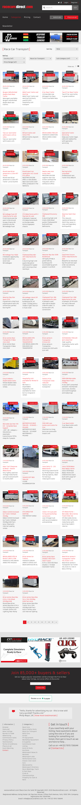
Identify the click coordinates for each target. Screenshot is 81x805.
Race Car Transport (29, 731)
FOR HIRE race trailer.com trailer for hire (49, 425)
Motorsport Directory (30, 767)
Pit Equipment (27, 738)
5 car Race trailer (68, 423)
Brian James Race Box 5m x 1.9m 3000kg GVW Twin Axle (30, 599)
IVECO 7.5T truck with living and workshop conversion (49, 514)
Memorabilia (27, 765)
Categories (16, 17)
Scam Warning (8, 748)
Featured (6, 729)
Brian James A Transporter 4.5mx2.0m (47, 340)
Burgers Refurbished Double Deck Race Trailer (10, 94)
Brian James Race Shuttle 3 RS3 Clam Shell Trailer (48, 559)
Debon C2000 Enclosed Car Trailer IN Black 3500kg (11, 514)
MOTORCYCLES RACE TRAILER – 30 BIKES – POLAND (30, 425)
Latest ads (56, 17)
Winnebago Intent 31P (30, 297)
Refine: (5, 56)
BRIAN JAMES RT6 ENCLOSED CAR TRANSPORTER (28, 340)
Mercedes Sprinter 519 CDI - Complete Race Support (10, 426)
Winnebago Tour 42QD (10, 255)
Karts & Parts (27, 748)
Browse (5, 727)
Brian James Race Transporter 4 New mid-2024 (9, 340)
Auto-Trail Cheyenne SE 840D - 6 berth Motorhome (10, 469)
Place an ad (71, 17)
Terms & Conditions (10, 744)
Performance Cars (29, 759)
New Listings (7, 731)
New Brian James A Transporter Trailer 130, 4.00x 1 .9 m (68, 559)
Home (5, 17)
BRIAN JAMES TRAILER (50, 133)
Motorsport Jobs (28, 757)
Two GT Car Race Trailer (70, 92)
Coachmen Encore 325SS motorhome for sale (69, 257)
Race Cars (26, 727)
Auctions (25, 750)
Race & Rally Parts (29, 729)
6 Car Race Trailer (48, 92)
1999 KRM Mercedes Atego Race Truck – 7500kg (69, 381)
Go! (75, 8)
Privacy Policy (8, 740)
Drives (24, 736)
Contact (36, 17)
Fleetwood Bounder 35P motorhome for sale (29, 257)
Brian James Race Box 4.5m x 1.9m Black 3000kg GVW (10, 599)
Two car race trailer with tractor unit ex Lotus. (9, 135)
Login (66, 2)
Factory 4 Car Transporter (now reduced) (48, 381)
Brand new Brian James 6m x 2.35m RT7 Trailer (10, 173)
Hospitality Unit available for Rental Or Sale (30, 381)
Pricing (27, 17)
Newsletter (8, 26)
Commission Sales (9, 738)
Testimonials (7, 742)
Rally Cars (26, 733)
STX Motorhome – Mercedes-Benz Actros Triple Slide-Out (70, 514)
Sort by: (49, 49)
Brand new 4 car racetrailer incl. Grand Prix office (30, 173)
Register (74, 2)
